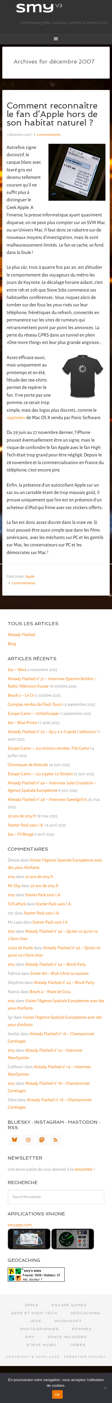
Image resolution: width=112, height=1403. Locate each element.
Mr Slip (14, 885)
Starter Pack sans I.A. (26, 825)
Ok (57, 1394)
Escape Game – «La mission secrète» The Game (48, 748)
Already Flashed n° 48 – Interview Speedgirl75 (47, 799)
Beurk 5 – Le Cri (21, 695)
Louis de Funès (20, 947)
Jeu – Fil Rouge (21, 834)
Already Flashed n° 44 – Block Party (55, 964)
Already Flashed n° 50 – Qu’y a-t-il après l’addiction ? (53, 731)
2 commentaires (48, 135)
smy (56, 8)
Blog (12, 643)
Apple (29, 577)
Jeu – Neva (17, 669)
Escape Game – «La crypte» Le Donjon (40, 774)
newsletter (83, 1169)
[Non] (105, 1388)
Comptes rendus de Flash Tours (35, 704)
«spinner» (16, 417)
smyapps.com (20, 1225)
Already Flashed (21, 634)
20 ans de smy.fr (22, 816)
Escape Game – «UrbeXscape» (34, 713)
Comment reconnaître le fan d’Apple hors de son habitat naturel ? (52, 114)
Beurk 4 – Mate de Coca (50, 991)
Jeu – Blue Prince (22, 722)
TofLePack (17, 904)
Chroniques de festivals (28, 764)
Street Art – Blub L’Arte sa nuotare (59, 973)
